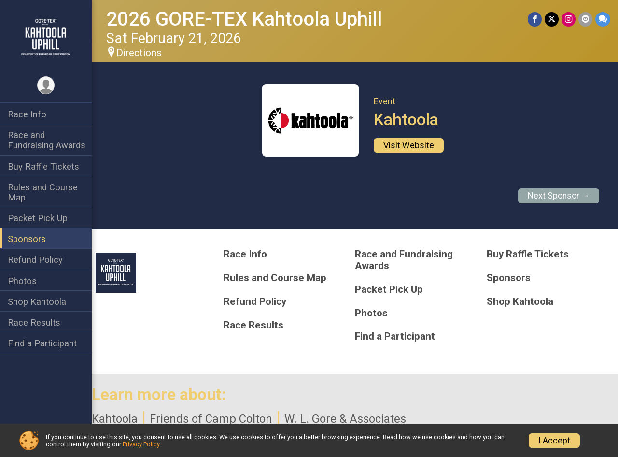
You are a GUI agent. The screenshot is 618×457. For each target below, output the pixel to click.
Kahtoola (115, 419)
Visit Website (408, 145)
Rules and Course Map (43, 192)
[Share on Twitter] (552, 19)
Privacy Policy (141, 444)
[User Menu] (46, 85)
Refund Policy (35, 260)
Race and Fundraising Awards (46, 140)
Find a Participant (42, 343)
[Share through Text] (602, 19)
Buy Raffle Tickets (43, 166)
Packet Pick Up (38, 218)
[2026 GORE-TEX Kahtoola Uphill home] (46, 37)
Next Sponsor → (559, 195)
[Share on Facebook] (535, 19)
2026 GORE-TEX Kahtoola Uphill (244, 19)
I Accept (554, 440)
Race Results (34, 322)
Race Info (27, 114)
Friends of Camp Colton (211, 419)
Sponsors (27, 239)
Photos (22, 281)
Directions (139, 52)
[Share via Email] (585, 19)
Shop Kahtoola (37, 302)
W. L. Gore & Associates (345, 419)
